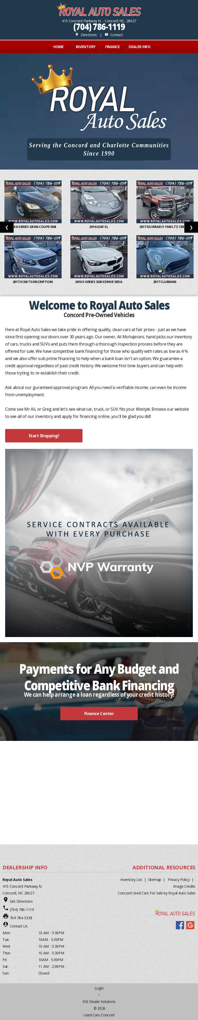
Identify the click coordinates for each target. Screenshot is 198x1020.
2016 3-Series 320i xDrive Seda (99, 281)
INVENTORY (85, 46)
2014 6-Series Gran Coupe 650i (33, 226)
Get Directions (21, 901)
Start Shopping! (44, 436)
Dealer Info (139, 46)
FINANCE (112, 46)
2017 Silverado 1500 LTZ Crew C (165, 226)
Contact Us (19, 926)
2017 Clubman (165, 281)
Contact (114, 34)
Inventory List (131, 879)
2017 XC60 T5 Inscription (33, 281)
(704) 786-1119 (99, 26)
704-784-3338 (21, 917)
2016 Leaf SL (99, 226)
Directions (86, 34)
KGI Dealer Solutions (99, 1001)
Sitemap (154, 879)
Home (58, 46)
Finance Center (99, 713)
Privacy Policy (178, 879)
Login (99, 988)
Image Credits (184, 886)
